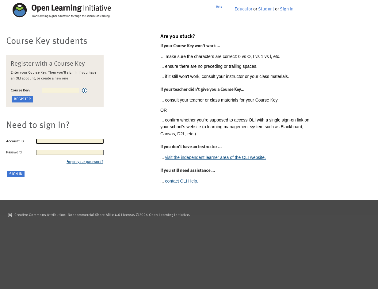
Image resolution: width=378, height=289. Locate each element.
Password (14, 152)
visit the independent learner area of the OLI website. (215, 157)
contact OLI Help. (181, 181)
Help (219, 6)
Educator (243, 9)
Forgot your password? (85, 162)
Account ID (15, 141)
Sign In (286, 9)
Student (266, 9)
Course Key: (20, 90)
